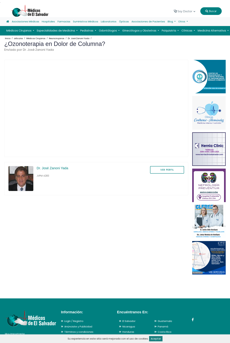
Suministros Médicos (85, 21)
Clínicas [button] (187, 30)
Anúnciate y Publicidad (78, 326)
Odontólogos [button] (108, 30)
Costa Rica (164, 332)
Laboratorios (108, 21)
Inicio (7, 38)
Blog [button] (171, 21)
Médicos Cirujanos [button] (19, 30)
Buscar (211, 11)
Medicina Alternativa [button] (212, 30)
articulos (18, 38)
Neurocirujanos (56, 38)
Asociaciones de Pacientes (148, 21)
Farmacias (64, 21)
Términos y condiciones (78, 332)
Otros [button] (182, 21)
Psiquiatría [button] (169, 30)
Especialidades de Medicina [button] (56, 30)
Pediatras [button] (87, 30)
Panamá (163, 326)
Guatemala (165, 321)
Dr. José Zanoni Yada (78, 38)
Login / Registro (73, 321)
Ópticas (124, 21)
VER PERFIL (167, 169)
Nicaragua (128, 326)
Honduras (128, 332)
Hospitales (48, 21)
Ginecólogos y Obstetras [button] (139, 30)
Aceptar (156, 338)
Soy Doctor (184, 11)
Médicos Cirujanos (35, 38)
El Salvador (128, 321)
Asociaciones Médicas (25, 21)
